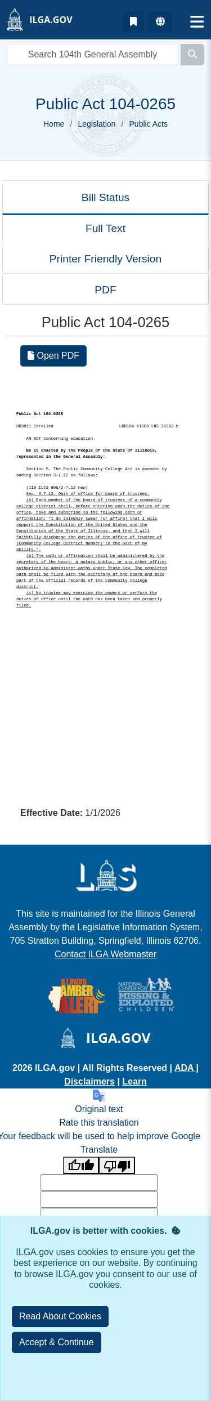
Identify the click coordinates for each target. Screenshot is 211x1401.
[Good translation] (81, 1165)
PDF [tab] (105, 290)
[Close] (56, 1342)
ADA (185, 1068)
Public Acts (148, 123)
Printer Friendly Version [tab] (105, 259)
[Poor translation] (117, 1165)
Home (53, 123)
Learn (134, 1081)
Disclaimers (89, 1081)
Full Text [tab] (105, 228)
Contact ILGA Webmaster (105, 954)
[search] (92, 54)
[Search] (192, 54)
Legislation (96, 123)
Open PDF (53, 355)
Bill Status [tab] (105, 197)
